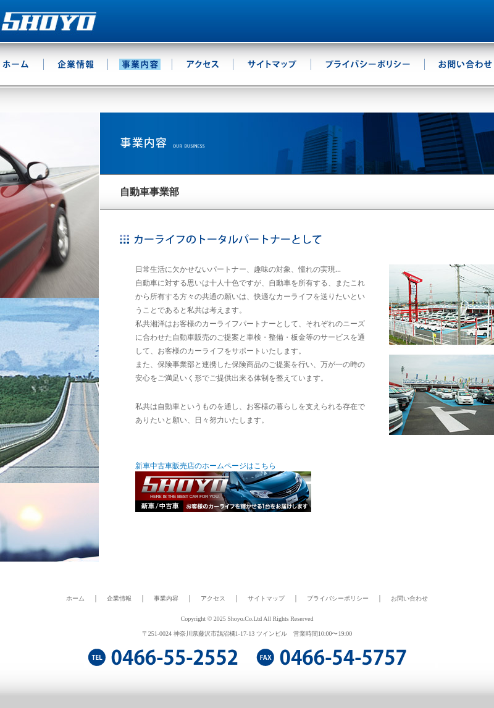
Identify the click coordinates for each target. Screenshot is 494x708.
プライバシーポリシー (338, 598)
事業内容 (166, 598)
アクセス (213, 598)
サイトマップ (266, 598)
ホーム (75, 598)
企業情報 (119, 598)
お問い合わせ (409, 598)
